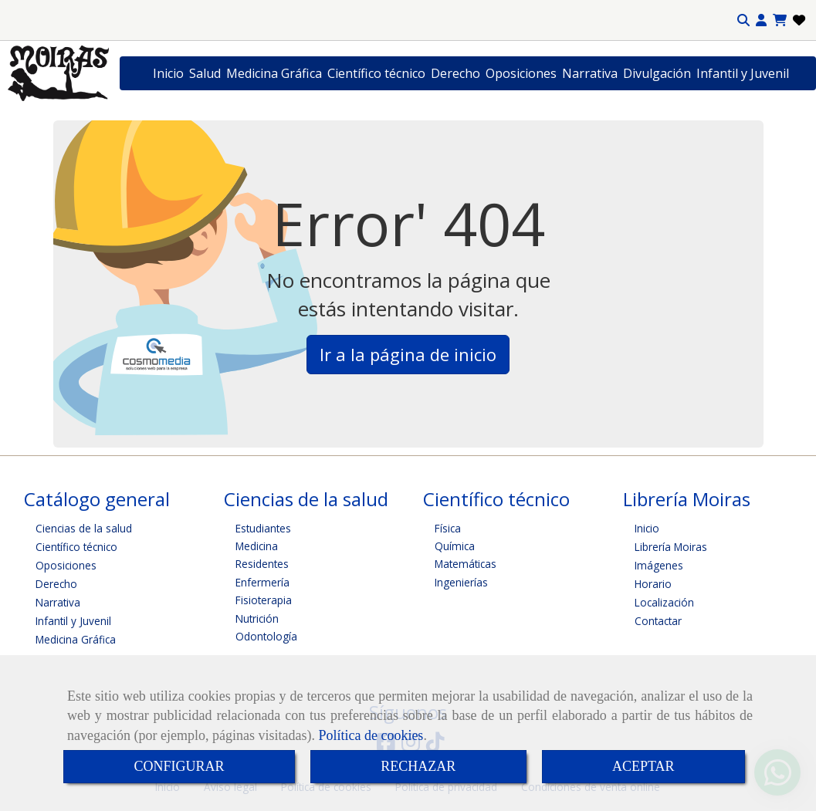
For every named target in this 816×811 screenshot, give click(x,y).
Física (448, 528)
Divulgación (657, 73)
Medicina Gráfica (274, 73)
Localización (664, 602)
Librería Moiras (671, 546)
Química (455, 546)
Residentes (262, 563)
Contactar (658, 620)
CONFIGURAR (179, 766)
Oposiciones (521, 73)
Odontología (266, 636)
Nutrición (257, 618)
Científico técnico (376, 73)
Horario (653, 583)
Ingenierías (461, 582)
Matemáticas (465, 563)
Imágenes (659, 565)
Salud (205, 73)
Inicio (168, 73)
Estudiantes (263, 528)
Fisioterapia (263, 600)
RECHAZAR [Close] (418, 766)
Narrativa (590, 73)
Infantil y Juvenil (742, 73)
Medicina (256, 546)
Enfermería (262, 582)
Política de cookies (370, 735)
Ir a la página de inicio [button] (408, 354)
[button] (761, 20)
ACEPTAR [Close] (643, 766)
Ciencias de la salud (84, 528)
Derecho (455, 73)
